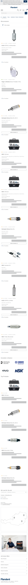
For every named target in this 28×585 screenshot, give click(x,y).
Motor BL (8, 229)
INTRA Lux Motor (7, 300)
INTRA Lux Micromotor (9, 45)
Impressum (12, 581)
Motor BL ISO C (10, 118)
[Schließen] (25, 1)
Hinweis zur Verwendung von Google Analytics (7, 582)
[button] (20, 10)
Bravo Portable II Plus (11, 81)
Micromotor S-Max (7, 450)
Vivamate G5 (6, 265)
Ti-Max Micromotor (7, 336)
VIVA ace (5, 154)
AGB (9, 581)
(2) (14, 169)
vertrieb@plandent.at (5, 498)
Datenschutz (16, 581)
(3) (14, 132)
